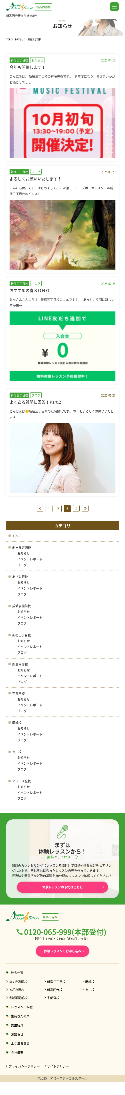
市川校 (17, 751)
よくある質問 (20, 1043)
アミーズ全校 (21, 781)
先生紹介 (17, 1025)
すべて (17, 535)
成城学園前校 (21, 606)
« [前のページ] (40, 508)
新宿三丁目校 (21, 635)
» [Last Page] (85, 508)
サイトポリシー (58, 1066)
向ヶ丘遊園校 (21, 547)
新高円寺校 (20, 664)
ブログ (22, 565)
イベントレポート (29, 559)
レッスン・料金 (22, 1007)
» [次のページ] (76, 508)
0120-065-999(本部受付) (65, 931)
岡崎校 (17, 722)
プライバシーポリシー (24, 1066)
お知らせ (19, 39)
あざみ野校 (20, 576)
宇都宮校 (18, 693)
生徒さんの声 (20, 1016)
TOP (8, 39)
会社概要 (17, 1052)
